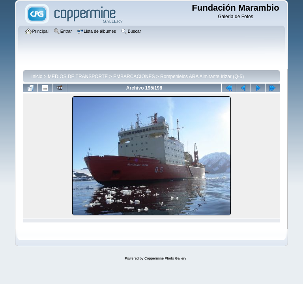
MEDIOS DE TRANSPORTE (78, 76)
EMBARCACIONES (134, 76)
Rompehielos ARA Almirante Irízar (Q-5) (202, 76)
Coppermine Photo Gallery (165, 258)
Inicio (36, 76)
